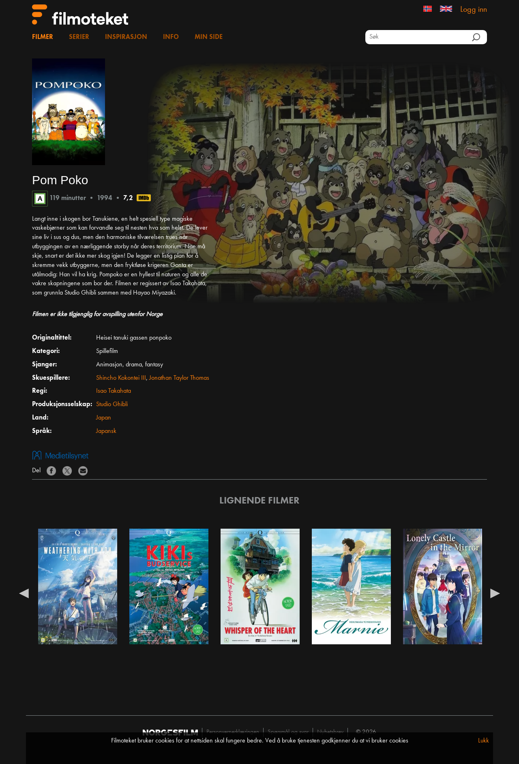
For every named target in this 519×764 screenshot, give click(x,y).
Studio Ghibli (112, 404)
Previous (24, 593)
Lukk (483, 741)
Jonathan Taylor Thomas (179, 378)
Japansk (106, 431)
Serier (79, 37)
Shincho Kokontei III (121, 378)
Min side (209, 37)
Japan (103, 418)
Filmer (42, 37)
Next (495, 593)
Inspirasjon (126, 37)
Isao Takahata (113, 391)
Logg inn (473, 10)
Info (171, 37)
